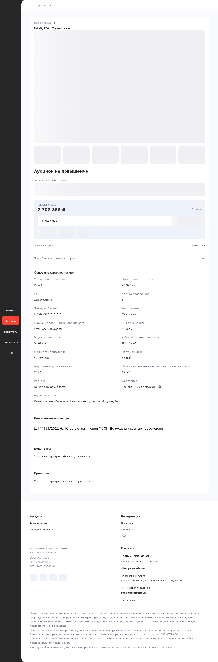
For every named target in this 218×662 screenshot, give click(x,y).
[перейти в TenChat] (63, 577)
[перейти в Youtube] (53, 577)
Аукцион (41, 5)
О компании (128, 523)
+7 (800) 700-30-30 (135, 556)
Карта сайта (128, 600)
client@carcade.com (133, 568)
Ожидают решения (41, 529)
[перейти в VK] (33, 577)
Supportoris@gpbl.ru (133, 592)
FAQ (123, 536)
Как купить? (128, 529)
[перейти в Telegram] (43, 577)
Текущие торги (39, 523)
